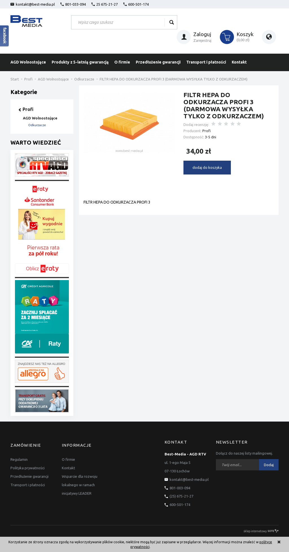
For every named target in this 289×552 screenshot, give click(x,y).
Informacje (77, 442)
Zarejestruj (202, 40)
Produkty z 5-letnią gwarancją (80, 62)
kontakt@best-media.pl (32, 4)
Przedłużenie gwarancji (158, 62)
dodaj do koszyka (207, 167)
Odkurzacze (37, 125)
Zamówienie (25, 442)
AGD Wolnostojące (28, 62)
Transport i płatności (206, 62)
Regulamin (19, 454)
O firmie (122, 62)
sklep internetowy (261, 531)
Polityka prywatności (27, 462)
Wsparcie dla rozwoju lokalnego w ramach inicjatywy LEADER (79, 479)
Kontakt (239, 62)
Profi (206, 131)
